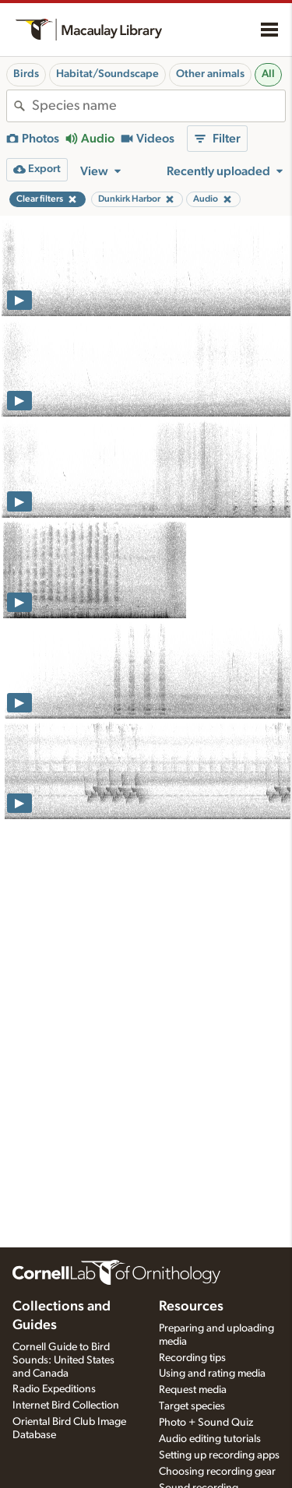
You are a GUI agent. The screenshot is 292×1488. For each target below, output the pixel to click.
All (268, 74)
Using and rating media (212, 1373)
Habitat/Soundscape (107, 74)
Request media (193, 1389)
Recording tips (192, 1358)
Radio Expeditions (54, 1389)
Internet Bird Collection (65, 1405)
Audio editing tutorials (210, 1438)
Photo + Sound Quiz (206, 1422)
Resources (191, 1307)
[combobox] (158, 105)
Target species (192, 1406)
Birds (26, 74)
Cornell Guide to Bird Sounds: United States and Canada (63, 1360)
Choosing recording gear (217, 1471)
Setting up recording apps (219, 1455)
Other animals (210, 74)
